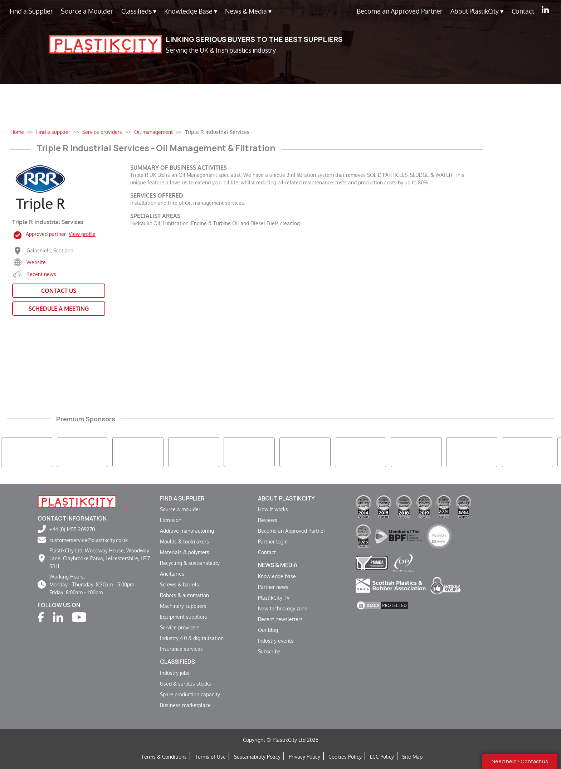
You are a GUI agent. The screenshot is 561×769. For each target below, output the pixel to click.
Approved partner (61, 234)
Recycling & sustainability (190, 563)
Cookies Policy (345, 756)
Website (36, 262)
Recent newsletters (280, 619)
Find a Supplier (31, 11)
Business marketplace (185, 705)
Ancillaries (172, 573)
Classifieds (138, 11)
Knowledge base (277, 576)
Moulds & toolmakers (184, 541)
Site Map (412, 756)
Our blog (268, 630)
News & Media (248, 11)
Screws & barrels (179, 584)
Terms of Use (210, 756)
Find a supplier (182, 498)
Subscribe (269, 651)
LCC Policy (382, 756)
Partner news (273, 587)
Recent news (41, 274)
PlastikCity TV (273, 597)
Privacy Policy (304, 756)
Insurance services (181, 648)
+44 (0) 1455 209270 (72, 529)
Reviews (267, 520)
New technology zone (282, 608)
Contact (523, 11)
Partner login (273, 541)
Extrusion (170, 520)
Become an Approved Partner (400, 11)
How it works (273, 509)
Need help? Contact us (520, 761)
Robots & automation (184, 595)
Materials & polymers (184, 552)
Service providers (180, 627)
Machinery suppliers (183, 606)
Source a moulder (180, 509)
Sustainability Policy (257, 756)
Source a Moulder (87, 11)
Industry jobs (174, 672)
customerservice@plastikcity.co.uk (88, 540)
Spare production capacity (190, 694)
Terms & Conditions (164, 756)
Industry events (275, 640)
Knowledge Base (190, 11)
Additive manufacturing (187, 530)
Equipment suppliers (183, 616)
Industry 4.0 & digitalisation (192, 638)
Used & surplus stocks (185, 683)
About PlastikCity (476, 11)
